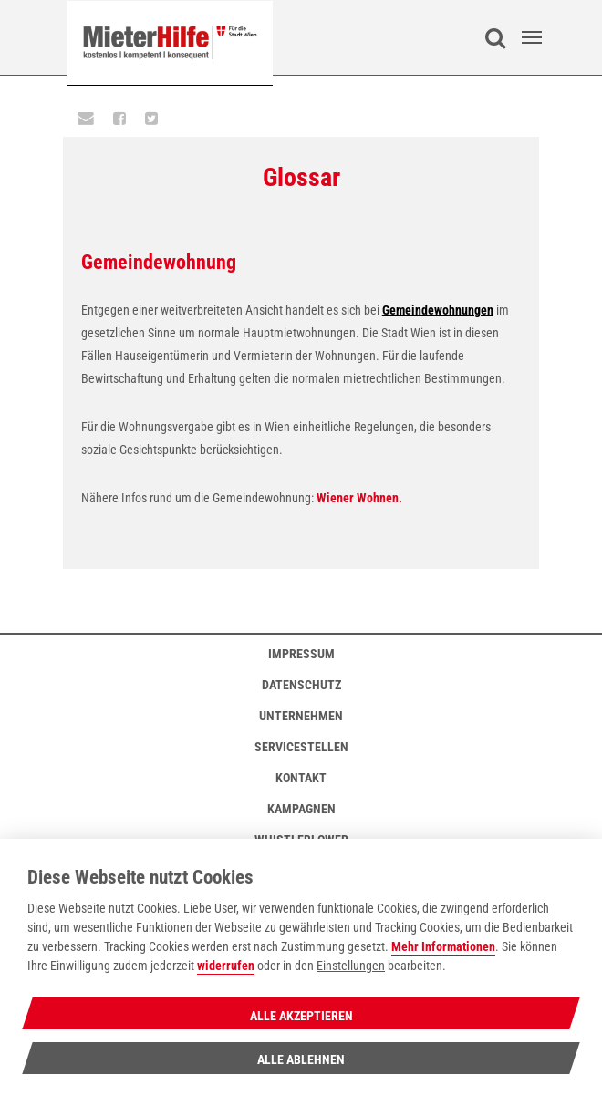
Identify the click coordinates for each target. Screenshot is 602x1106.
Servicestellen (301, 746)
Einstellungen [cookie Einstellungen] (351, 966)
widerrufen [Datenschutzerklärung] (225, 966)
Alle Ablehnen (301, 1059)
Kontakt (301, 777)
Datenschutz (301, 684)
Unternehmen (301, 715)
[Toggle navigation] (531, 37)
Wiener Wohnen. (359, 498)
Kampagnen (301, 808)
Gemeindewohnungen (437, 310)
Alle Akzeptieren (301, 1015)
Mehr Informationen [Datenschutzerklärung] (443, 947)
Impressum (301, 653)
